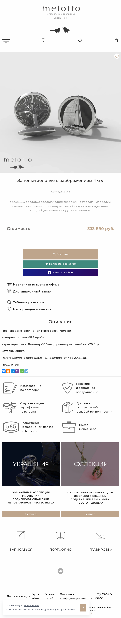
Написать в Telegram (60, 264)
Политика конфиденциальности (76, 596)
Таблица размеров (26, 302)
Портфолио (60, 541)
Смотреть (31, 514)
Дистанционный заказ (29, 291)
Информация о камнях (29, 309)
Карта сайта (35, 596)
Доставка (14, 596)
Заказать (60, 254)
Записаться (20, 541)
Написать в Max (60, 272)
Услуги (26, 596)
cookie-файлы (31, 605)
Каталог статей (49, 596)
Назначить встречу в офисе (33, 284)
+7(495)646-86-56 (103, 596)
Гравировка (100, 541)
